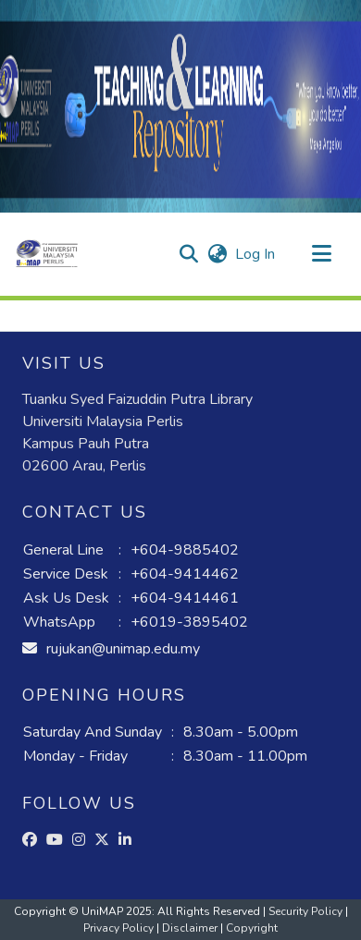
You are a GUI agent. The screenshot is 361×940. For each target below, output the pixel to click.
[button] (47, 254)
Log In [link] (256, 254)
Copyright (252, 928)
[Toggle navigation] (321, 254)
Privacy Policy (119, 928)
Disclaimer (191, 928)
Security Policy (306, 911)
